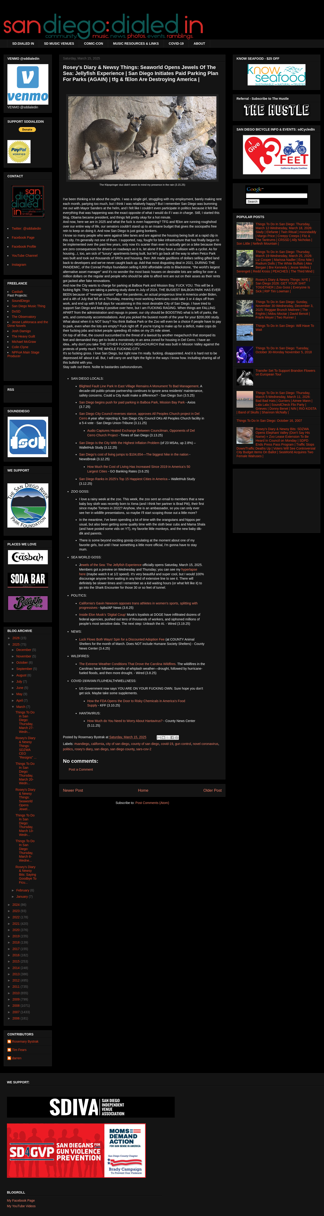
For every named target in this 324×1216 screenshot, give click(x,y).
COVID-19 (176, 43)
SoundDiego (21, 301)
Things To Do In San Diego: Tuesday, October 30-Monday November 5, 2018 (284, 350)
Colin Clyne (20, 347)
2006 (16, 1018)
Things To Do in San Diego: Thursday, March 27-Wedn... (25, 722)
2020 (16, 930)
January (22, 896)
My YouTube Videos (21, 1206)
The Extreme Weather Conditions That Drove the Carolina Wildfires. (127, 664)
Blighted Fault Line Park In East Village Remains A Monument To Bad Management (138, 386)
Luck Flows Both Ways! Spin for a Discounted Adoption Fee (122, 639)
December (24, 650)
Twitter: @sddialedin (26, 228)
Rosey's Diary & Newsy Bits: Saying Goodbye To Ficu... (26, 874)
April (20, 700)
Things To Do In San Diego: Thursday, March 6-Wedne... (25, 850)
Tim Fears (19, 1050)
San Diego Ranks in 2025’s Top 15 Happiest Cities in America (123, 479)
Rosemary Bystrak (25, 1041)
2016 (16, 955)
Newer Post (73, 790)
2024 (16, 905)
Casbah (17, 292)
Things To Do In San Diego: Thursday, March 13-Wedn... (25, 825)
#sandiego (81, 744)
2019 (16, 936)
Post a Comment (81, 769)
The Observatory (24, 317)
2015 (16, 961)
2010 (16, 993)
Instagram (19, 264)
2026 (16, 638)
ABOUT (199, 43)
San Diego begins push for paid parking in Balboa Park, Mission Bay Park (132, 402)
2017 (16, 949)
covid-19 (167, 744)
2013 (16, 974)
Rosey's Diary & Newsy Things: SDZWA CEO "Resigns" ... (26, 747)
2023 (16, 911)
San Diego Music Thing (28, 306)
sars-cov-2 (143, 749)
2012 (16, 980)
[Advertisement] (276, 499)
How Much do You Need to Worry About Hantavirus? (124, 721)
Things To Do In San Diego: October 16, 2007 (269, 420)
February (23, 890)
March (21, 707)
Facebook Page (23, 237)
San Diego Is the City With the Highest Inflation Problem (119, 443)
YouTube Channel (24, 255)
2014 (16, 968)
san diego (101, 749)
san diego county (122, 749)
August (21, 675)
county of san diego (145, 744)
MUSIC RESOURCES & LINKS (136, 43)
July (19, 681)
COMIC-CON (93, 43)
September (24, 669)
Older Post (212, 790)
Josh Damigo (21, 331)
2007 (16, 1012)
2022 (16, 917)
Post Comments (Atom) (152, 803)
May (19, 694)
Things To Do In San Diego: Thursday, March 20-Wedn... (25, 773)
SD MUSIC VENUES (59, 43)
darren (16, 1058)
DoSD (16, 311)
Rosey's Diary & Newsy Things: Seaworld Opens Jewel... (25, 799)
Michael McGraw (24, 342)
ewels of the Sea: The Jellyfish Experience (111, 565)
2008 (16, 1005)
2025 (16, 644)
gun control (183, 744)
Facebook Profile (24, 246)
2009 (16, 999)
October (22, 662)
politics (68, 749)
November (24, 656)
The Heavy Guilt (23, 336)
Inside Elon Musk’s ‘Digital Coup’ (102, 614)
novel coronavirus (205, 744)
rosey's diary (84, 749)
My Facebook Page (21, 1200)
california (97, 744)
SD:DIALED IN (23, 43)
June (20, 688)
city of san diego (117, 744)
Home (143, 790)
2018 (16, 942)
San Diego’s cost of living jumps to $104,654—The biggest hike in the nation (133, 454)
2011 (16, 986)
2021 (16, 923)
